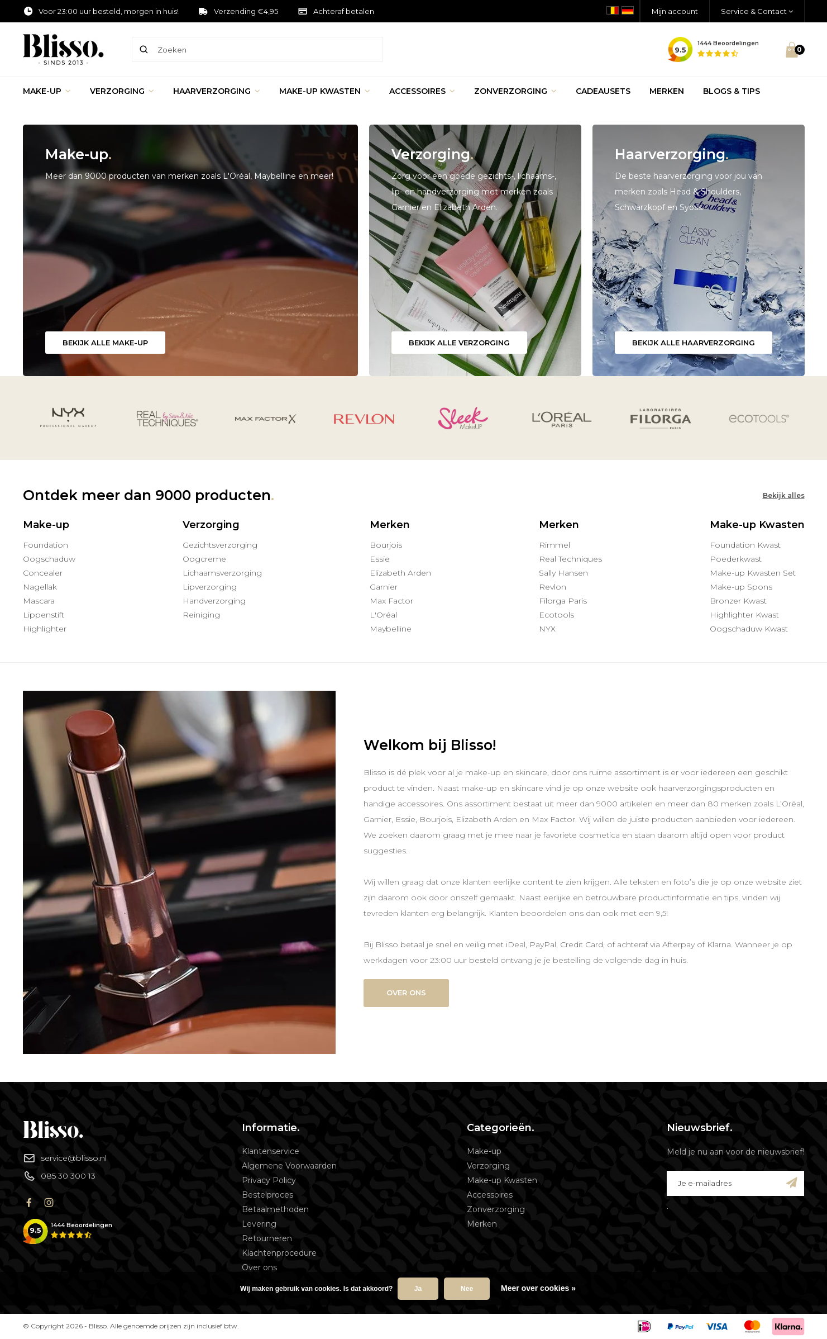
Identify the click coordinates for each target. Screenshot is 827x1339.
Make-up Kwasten (324, 91)
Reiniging (201, 615)
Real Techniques (570, 559)
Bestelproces (267, 1195)
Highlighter (44, 629)
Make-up (47, 91)
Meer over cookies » (538, 1288)
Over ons (406, 992)
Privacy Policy (269, 1180)
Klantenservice (270, 1151)
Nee (467, 1289)
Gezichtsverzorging (220, 545)
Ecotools (556, 615)
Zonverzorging (515, 91)
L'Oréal (383, 615)
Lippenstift (43, 615)
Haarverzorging (216, 91)
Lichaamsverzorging (222, 573)
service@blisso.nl (65, 1158)
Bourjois (386, 545)
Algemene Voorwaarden (289, 1166)
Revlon (552, 587)
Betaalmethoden (275, 1209)
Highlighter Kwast (744, 615)
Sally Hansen (563, 573)
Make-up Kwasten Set (753, 573)
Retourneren (267, 1238)
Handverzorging (214, 601)
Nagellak (40, 587)
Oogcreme (204, 559)
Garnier (384, 587)
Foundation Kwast (745, 545)
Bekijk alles (784, 495)
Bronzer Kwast (738, 601)
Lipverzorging (210, 587)
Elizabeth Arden (400, 573)
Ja (418, 1289)
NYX (547, 629)
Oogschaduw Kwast (749, 629)
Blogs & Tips (731, 91)
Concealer (43, 573)
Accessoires (422, 91)
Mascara (39, 601)
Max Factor (391, 601)
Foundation (45, 545)
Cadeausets (603, 91)
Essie (380, 559)
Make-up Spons (741, 587)
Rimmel (554, 545)
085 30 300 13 (59, 1176)
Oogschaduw (49, 559)
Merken (666, 91)
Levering (259, 1224)
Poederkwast (736, 559)
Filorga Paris (563, 601)
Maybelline (391, 629)
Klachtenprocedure (279, 1253)
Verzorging (122, 91)
